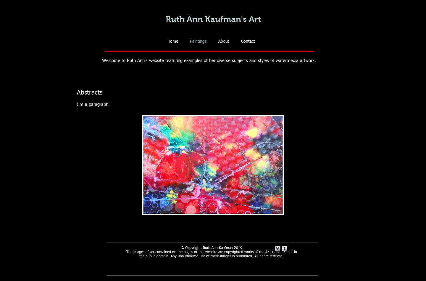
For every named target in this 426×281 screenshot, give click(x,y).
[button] (213, 165)
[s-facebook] (284, 248)
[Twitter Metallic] (277, 248)
